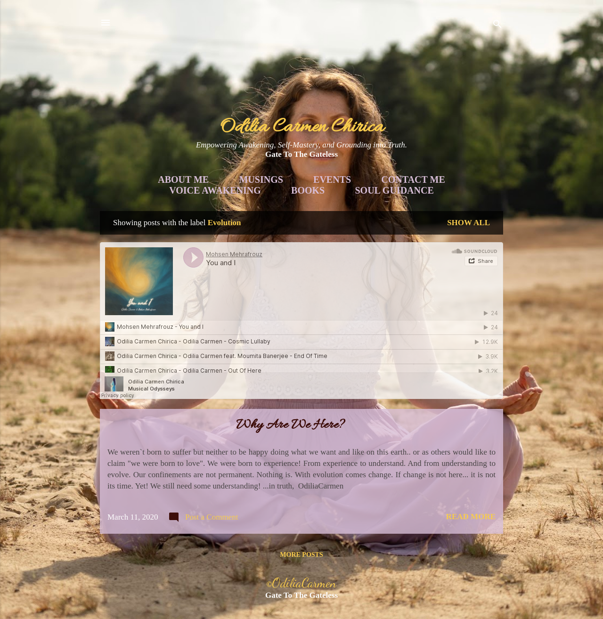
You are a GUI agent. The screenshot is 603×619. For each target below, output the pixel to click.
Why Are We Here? (290, 425)
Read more (471, 516)
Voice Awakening (215, 190)
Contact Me (413, 179)
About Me (183, 179)
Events (332, 179)
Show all (468, 222)
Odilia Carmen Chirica (302, 127)
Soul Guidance (394, 190)
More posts (301, 554)
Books (308, 190)
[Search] (497, 25)
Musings (261, 179)
